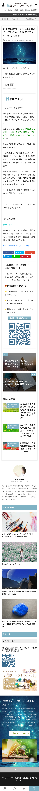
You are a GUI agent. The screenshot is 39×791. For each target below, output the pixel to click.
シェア (15, 788)
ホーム (4, 10)
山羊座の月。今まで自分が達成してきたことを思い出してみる (27, 447)
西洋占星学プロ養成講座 (28, 10)
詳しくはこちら (19, 733)
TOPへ (34, 788)
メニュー (24, 788)
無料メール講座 (13, 10)
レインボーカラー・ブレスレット (16, 246)
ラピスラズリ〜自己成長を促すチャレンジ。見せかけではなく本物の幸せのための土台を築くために (19, 624)
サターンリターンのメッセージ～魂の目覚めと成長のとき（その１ (19, 593)
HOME (6, 19)
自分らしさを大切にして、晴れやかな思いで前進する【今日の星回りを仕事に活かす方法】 (27, 411)
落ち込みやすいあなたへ (11, 564)
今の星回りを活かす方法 (26, 40)
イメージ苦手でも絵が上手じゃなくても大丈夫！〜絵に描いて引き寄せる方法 (18, 535)
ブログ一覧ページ (17, 19)
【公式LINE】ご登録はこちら (19, 318)
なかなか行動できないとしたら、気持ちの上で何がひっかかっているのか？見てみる (27, 430)
